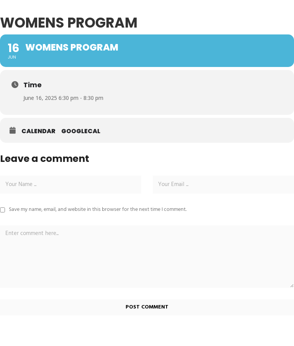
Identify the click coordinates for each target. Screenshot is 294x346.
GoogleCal (80, 131)
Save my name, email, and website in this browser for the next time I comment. (97, 209)
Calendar (38, 131)
